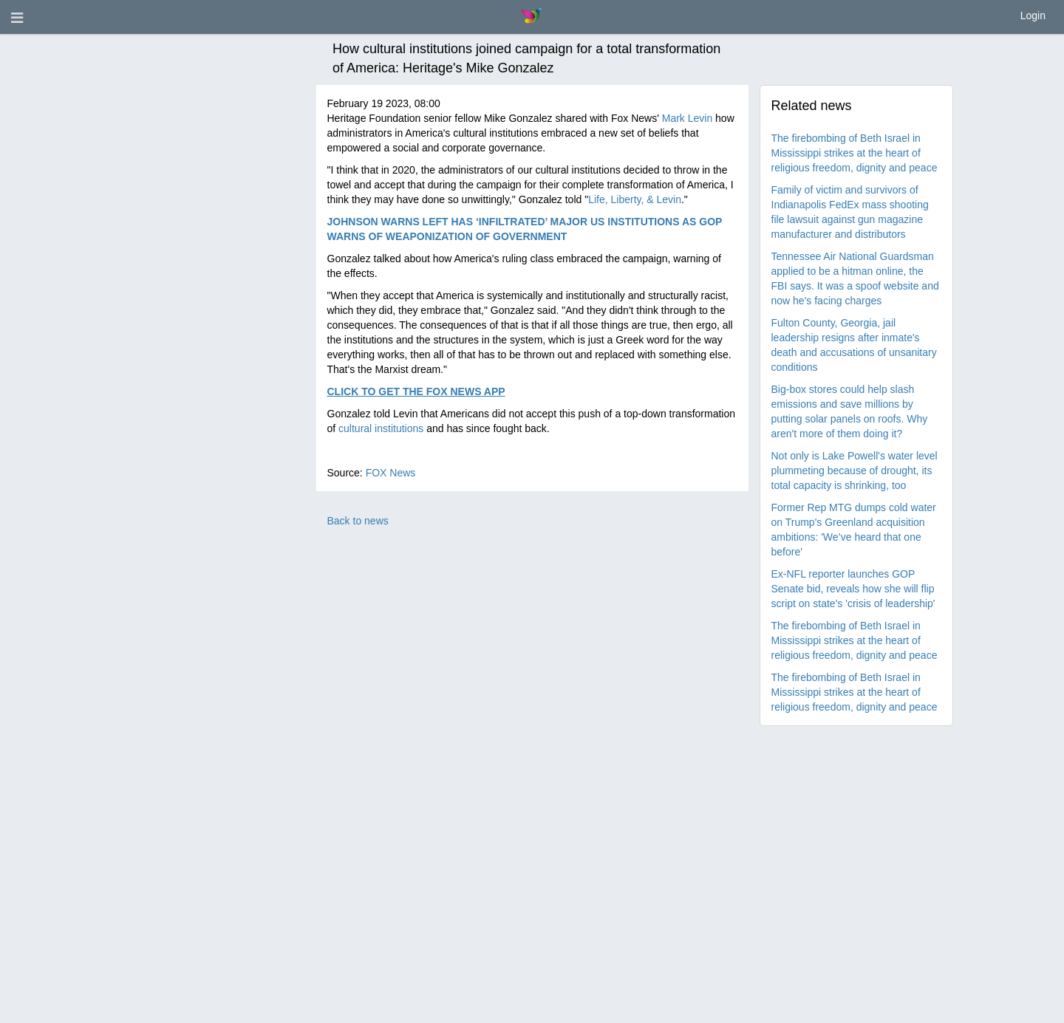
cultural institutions (380, 428)
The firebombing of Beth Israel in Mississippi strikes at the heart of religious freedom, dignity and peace (854, 153)
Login (1033, 15)
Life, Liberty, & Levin (634, 199)
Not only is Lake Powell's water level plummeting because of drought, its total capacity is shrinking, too (854, 470)
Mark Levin (687, 118)
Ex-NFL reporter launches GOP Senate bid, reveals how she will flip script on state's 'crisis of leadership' (853, 588)
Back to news (358, 521)
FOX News (391, 473)
